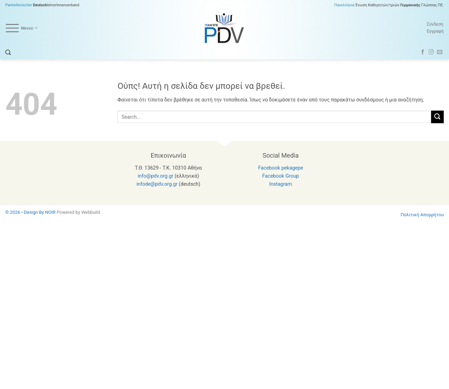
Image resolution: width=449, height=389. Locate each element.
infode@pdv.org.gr (156, 184)
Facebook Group (280, 176)
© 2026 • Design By (25, 212)
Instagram (280, 184)
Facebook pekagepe (280, 168)
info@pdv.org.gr (156, 176)
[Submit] (437, 117)
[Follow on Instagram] (431, 52)
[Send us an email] (439, 52)
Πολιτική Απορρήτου (422, 214)
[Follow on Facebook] (422, 52)
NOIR (50, 212)
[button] (8, 52)
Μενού (21, 28)
